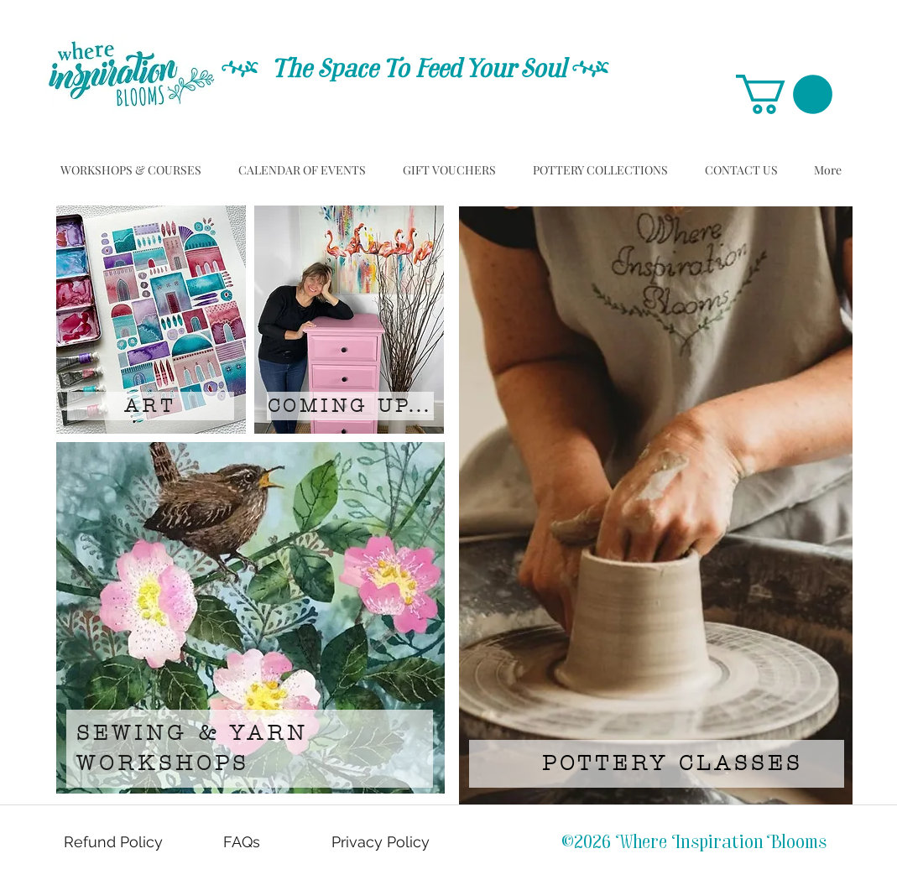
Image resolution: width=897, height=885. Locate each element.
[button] (784, 94)
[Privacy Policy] (382, 842)
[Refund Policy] (115, 842)
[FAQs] (243, 842)
